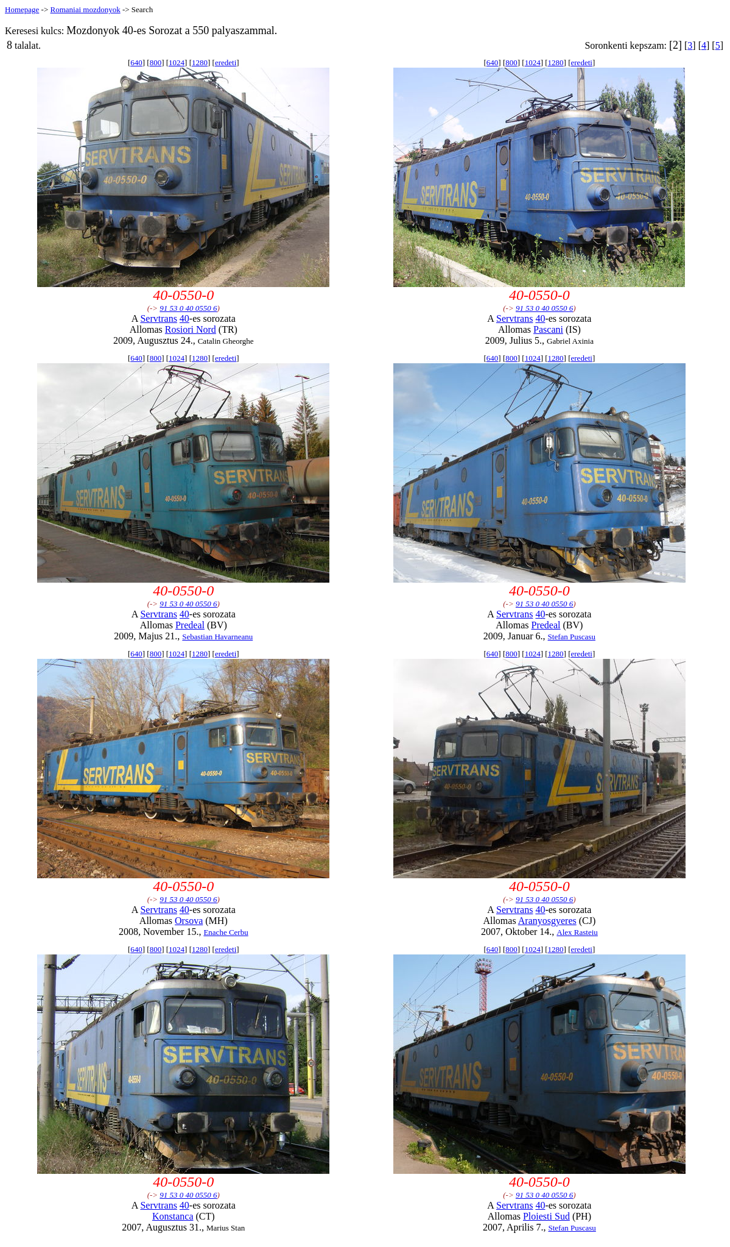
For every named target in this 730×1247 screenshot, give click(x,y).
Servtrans (158, 318)
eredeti (225, 62)
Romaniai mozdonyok (85, 9)
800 (156, 62)
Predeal (190, 625)
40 (184, 318)
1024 (176, 62)
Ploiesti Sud (546, 1216)
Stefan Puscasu (571, 636)
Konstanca (173, 1216)
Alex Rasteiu (577, 932)
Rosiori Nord (190, 329)
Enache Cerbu (225, 932)
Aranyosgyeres (547, 920)
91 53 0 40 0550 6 (188, 308)
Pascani (548, 329)
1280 (200, 62)
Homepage (22, 9)
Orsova (189, 920)
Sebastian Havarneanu (217, 636)
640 (136, 62)
